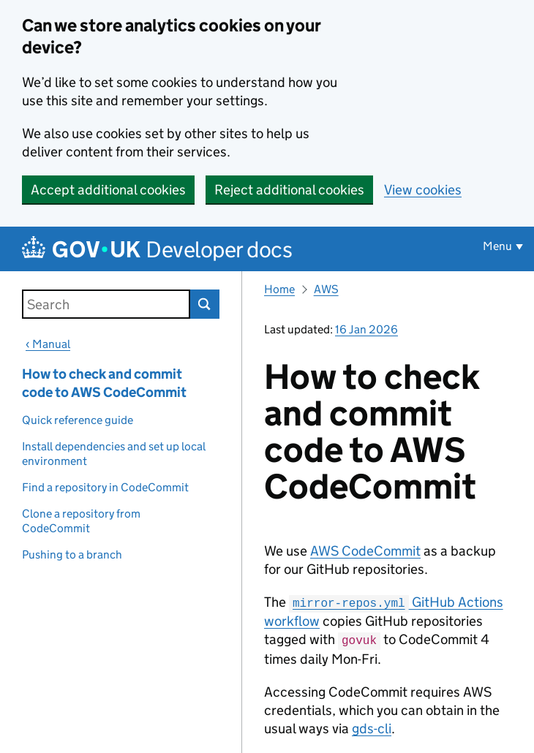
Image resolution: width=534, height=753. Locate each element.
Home (279, 289)
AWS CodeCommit (365, 550)
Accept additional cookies (108, 189)
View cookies (423, 190)
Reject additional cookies (289, 189)
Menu (497, 246)
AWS (326, 289)
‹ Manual (48, 344)
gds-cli (371, 726)
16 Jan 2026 (366, 329)
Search (204, 304)
